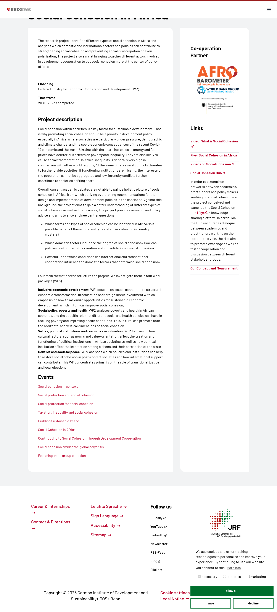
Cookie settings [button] (177, 592)
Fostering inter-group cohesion (62, 455)
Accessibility (105, 525)
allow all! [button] (232, 591)
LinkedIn (158, 535)
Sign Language (107, 515)
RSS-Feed (157, 552)
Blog (155, 561)
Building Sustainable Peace (58, 421)
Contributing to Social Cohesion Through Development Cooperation (89, 438)
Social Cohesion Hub (207, 173)
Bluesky (158, 518)
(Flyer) (202, 212)
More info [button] (234, 568)
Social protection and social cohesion (66, 395)
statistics (232, 576)
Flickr (156, 569)
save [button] (211, 603)
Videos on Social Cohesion (212, 164)
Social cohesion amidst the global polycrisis (71, 447)
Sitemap (101, 534)
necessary (207, 576)
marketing (256, 576)
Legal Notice (174, 598)
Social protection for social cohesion (65, 404)
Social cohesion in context (58, 386)
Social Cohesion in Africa (57, 429)
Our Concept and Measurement (214, 268)
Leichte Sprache (109, 506)
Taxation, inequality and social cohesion (68, 412)
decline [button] (253, 603)
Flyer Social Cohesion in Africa (213, 155)
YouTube (158, 526)
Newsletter (158, 544)
